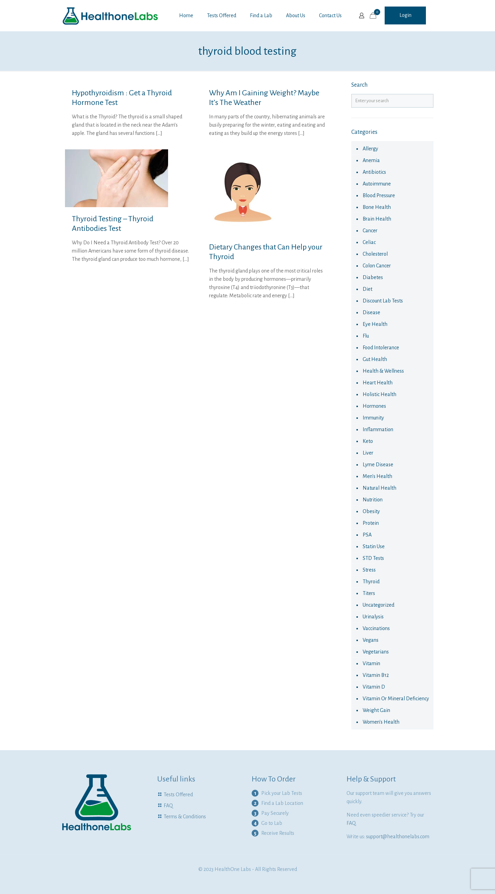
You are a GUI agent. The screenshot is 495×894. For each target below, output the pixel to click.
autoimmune (377, 184)
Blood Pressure (379, 195)
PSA (367, 535)
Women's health (381, 722)
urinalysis (373, 616)
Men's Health (377, 476)
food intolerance (381, 347)
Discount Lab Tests (383, 301)
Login (405, 15)
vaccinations (376, 628)
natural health (379, 488)
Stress (369, 570)
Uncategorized (378, 605)
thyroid (371, 581)
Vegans (370, 640)
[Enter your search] (392, 101)
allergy (370, 148)
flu (366, 336)
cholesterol (375, 254)
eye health (375, 324)
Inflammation (378, 429)
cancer (370, 230)
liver (368, 453)
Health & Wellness (383, 371)
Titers (369, 593)
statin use (374, 546)
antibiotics (374, 172)
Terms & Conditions (185, 816)
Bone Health (377, 207)
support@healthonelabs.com (397, 836)
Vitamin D (374, 687)
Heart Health (378, 382)
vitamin (371, 663)
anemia (371, 160)
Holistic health (379, 394)
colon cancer (377, 265)
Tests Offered (178, 794)
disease (371, 312)
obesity (371, 511)
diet (367, 289)
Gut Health (375, 359)
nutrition (373, 499)
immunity (373, 418)
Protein (371, 523)
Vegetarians (376, 651)
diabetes (373, 277)
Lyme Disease (378, 464)
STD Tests (373, 558)
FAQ (168, 805)
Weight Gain (376, 710)
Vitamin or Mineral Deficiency (396, 698)
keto (368, 441)
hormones (374, 406)
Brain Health (377, 219)
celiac (369, 242)
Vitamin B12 (376, 675)
